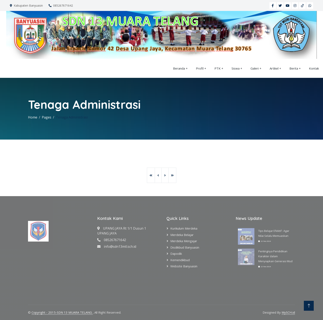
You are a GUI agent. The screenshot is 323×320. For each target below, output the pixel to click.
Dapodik (176, 253)
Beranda (179, 68)
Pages (46, 117)
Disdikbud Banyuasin (184, 247)
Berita (293, 68)
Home (32, 117)
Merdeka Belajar (182, 235)
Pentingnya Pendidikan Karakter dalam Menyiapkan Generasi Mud (275, 256)
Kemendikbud (180, 260)
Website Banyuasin (183, 266)
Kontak (314, 68)
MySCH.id (288, 312)
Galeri (254, 68)
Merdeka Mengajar (183, 241)
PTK (217, 68)
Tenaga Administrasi (72, 117)
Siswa (236, 68)
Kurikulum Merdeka (183, 228)
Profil (200, 68)
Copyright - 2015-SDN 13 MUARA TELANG (62, 312)
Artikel (274, 68)
